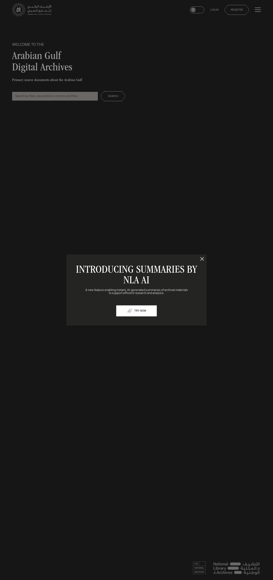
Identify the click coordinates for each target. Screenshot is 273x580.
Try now (136, 311)
